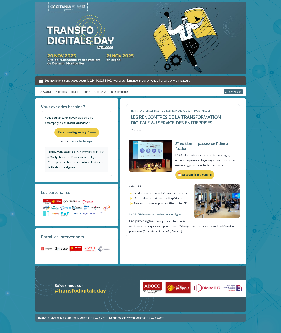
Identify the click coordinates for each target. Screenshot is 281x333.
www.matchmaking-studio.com (145, 317)
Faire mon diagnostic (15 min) (77, 132)
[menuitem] (45, 92)
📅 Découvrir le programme (195, 174)
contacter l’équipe (81, 141)
